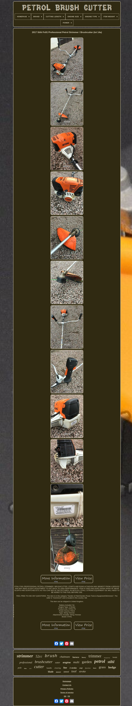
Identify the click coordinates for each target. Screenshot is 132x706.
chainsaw (65, 656)
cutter (39, 666)
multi (76, 662)
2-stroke (73, 668)
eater (57, 662)
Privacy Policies (66, 689)
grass (102, 667)
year (30, 668)
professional (25, 662)
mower (58, 672)
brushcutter (43, 662)
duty (25, 668)
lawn (94, 668)
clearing (57, 668)
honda (115, 657)
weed (66, 672)
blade (50, 671)
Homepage (67, 681)
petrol (99, 661)
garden (87, 662)
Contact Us (67, 685)
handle (49, 668)
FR (69, 696)
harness (76, 657)
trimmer (95, 656)
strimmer (25, 656)
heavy (84, 657)
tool (73, 671)
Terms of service (66, 692)
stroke (82, 671)
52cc (39, 656)
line (65, 667)
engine (67, 662)
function (88, 668)
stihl (111, 662)
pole (20, 668)
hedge (112, 667)
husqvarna (107, 657)
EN (65, 696)
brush (51, 656)
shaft (80, 668)
